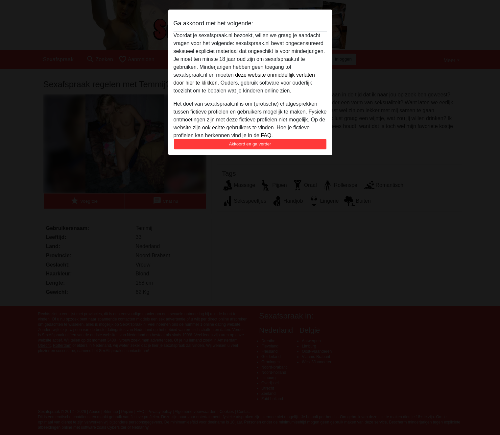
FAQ (266, 135)
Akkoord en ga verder (250, 143)
